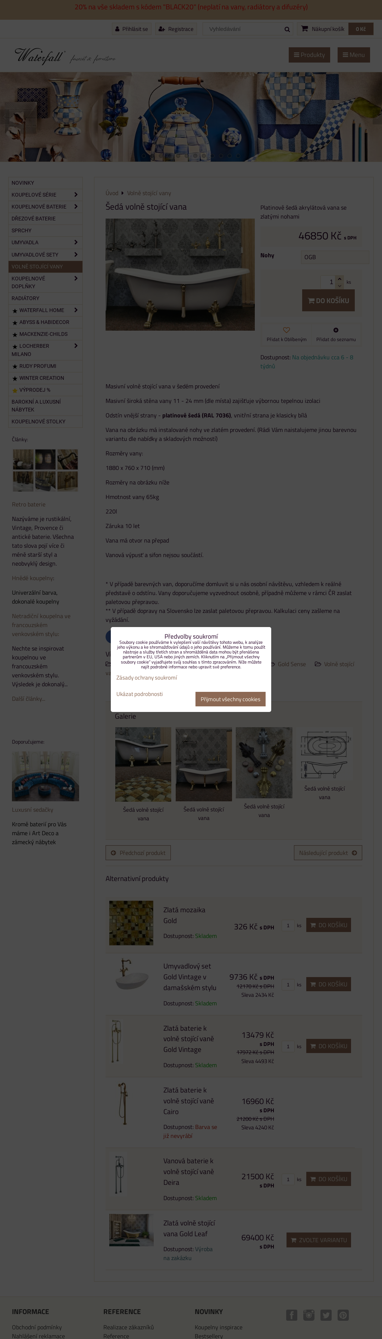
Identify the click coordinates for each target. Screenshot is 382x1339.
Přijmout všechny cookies (230, 699)
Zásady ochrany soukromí (146, 677)
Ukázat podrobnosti (139, 694)
